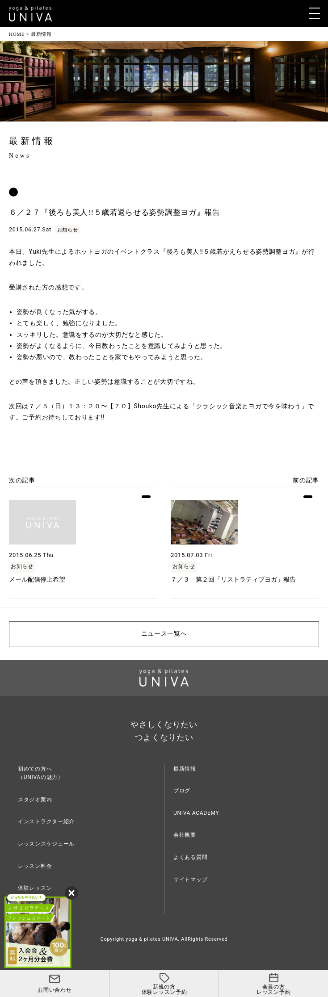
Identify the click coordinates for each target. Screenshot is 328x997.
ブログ (181, 791)
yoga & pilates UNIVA (152, 939)
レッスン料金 (35, 866)
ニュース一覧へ (164, 633)
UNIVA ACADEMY (196, 813)
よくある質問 (190, 857)
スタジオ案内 (35, 799)
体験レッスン (35, 888)
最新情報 (184, 769)
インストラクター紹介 (46, 821)
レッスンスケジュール (46, 844)
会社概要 (184, 835)
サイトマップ (190, 879)
